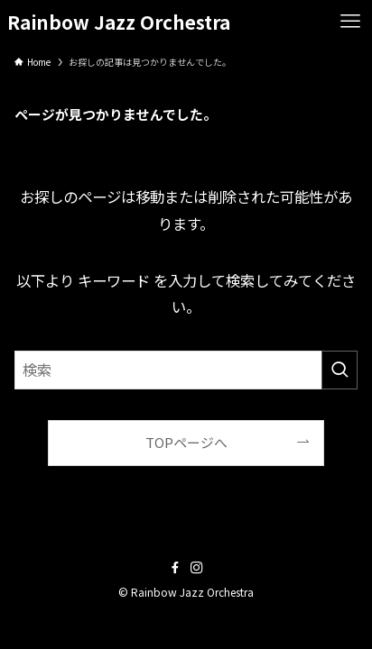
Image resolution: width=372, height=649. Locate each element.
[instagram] (197, 568)
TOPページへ (186, 442)
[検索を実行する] (339, 370)
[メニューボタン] (350, 21)
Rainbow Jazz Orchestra (118, 22)
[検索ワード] (185, 370)
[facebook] (175, 568)
